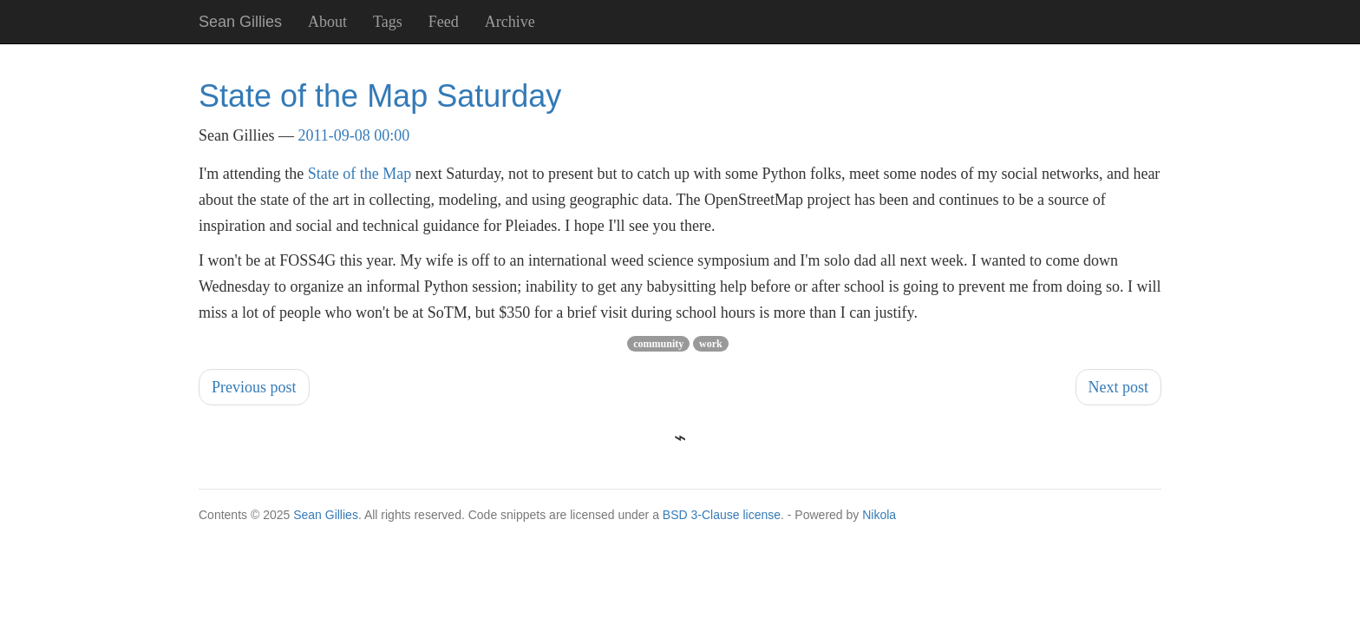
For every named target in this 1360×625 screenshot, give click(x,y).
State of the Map (359, 173)
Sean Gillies (325, 515)
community (658, 344)
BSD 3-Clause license (722, 515)
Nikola (879, 515)
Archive (510, 21)
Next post (1119, 387)
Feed (443, 21)
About (327, 21)
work (710, 344)
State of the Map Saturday (380, 96)
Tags (387, 21)
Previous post (254, 387)
